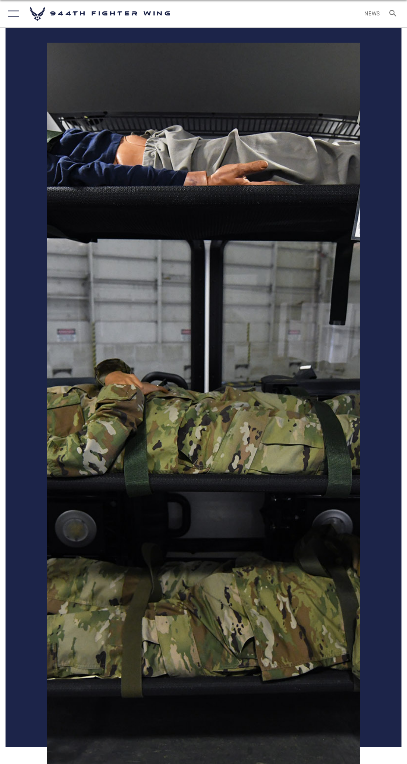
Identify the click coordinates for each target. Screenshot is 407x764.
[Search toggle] (394, 14)
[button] (12, 14)
